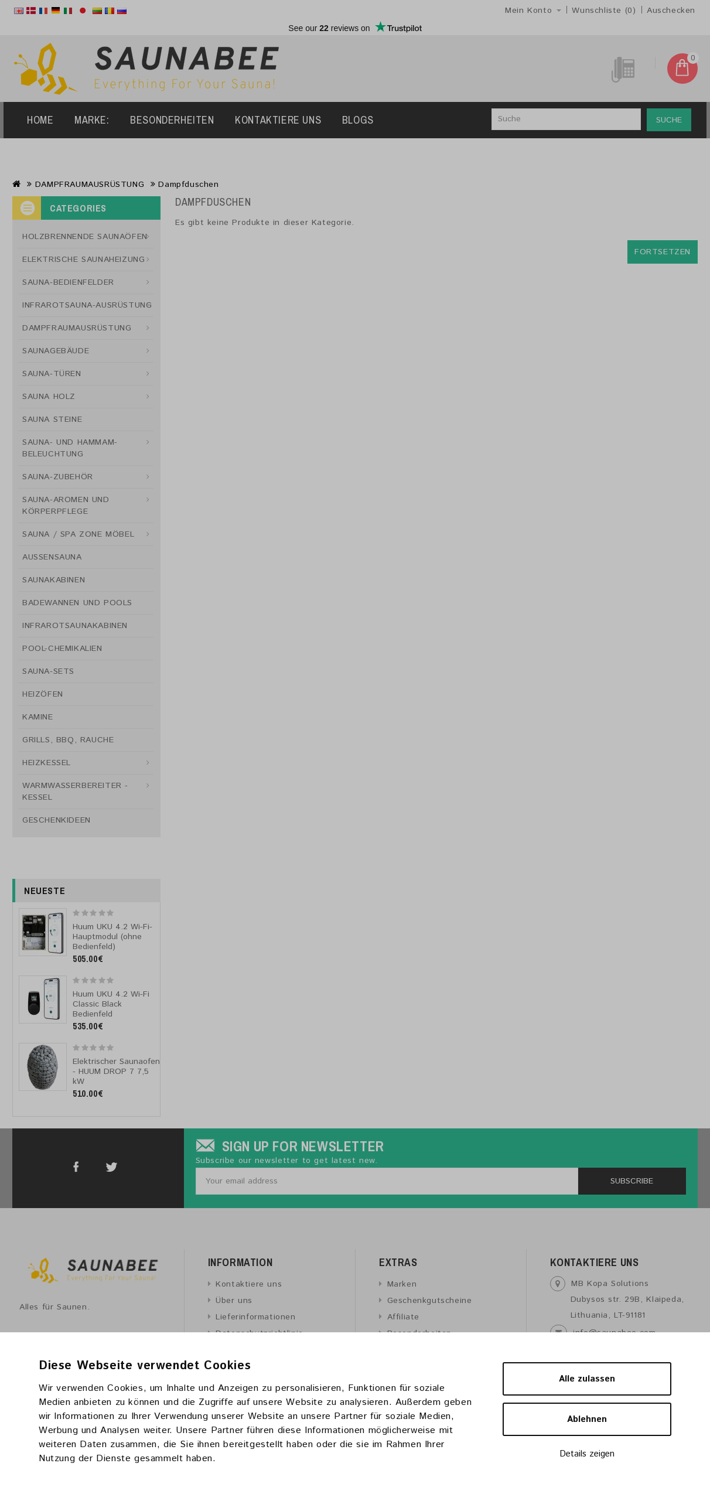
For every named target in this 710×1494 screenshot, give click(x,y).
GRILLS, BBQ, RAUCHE (68, 740)
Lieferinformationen (255, 1317)
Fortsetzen (662, 252)
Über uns (234, 1301)
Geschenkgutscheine (429, 1301)
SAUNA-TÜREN (51, 374)
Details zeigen (587, 1454)
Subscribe (631, 1181)
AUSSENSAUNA (52, 557)
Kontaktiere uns (278, 119)
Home (40, 119)
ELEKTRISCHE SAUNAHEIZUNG (83, 259)
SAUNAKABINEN (53, 580)
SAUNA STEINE (52, 419)
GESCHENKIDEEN (56, 820)
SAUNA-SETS (48, 671)
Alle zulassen (587, 1379)
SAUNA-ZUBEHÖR (57, 477)
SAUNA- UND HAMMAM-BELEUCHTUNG (70, 448)
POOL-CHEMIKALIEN (62, 648)
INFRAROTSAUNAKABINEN (75, 626)
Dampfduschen (188, 184)
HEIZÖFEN (42, 694)
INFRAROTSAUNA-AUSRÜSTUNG (87, 305)
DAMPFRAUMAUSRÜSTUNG (89, 184)
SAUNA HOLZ (49, 397)
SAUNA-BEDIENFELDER (68, 282)
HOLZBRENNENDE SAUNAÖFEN (85, 237)
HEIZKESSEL (46, 763)
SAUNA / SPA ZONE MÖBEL (78, 534)
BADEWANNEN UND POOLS (77, 603)
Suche (669, 120)
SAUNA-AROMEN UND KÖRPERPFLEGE (66, 505)
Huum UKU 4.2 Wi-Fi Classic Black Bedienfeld (111, 1004)
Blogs (358, 119)
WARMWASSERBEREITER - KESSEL (75, 791)
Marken (402, 1284)
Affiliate (403, 1317)
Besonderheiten (172, 119)
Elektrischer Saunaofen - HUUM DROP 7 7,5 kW (116, 1071)
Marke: (92, 119)
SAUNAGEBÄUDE (55, 351)
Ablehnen (587, 1419)
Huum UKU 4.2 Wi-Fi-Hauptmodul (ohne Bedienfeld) (112, 937)
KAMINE (37, 717)
